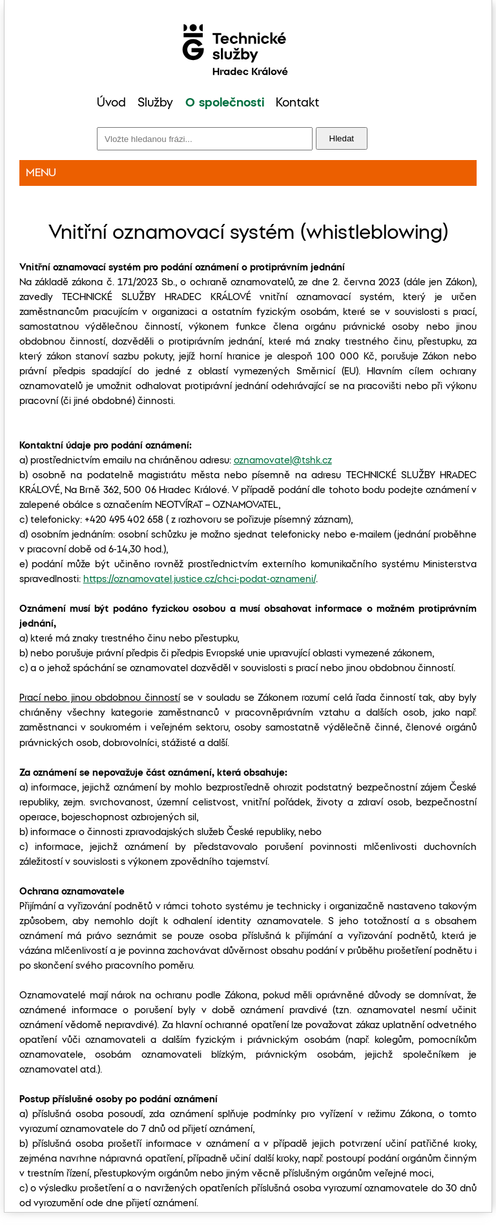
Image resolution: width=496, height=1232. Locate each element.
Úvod (111, 103)
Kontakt (297, 103)
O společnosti (224, 103)
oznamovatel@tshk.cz (283, 460)
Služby (155, 103)
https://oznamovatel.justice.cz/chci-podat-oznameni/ (199, 579)
